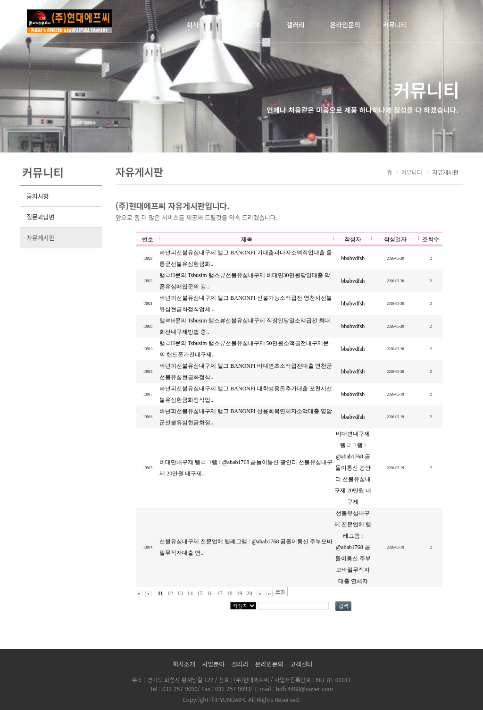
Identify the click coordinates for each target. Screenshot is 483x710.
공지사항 (37, 196)
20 (249, 593)
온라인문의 (345, 24)
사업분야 (247, 24)
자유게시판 (40, 237)
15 (200, 593)
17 (220, 593)
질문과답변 (40, 216)
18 (230, 593)
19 (239, 593)
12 (170, 593)
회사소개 (199, 24)
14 (190, 593)
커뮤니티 (395, 24)
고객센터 (301, 663)
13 (180, 593)
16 (210, 593)
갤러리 (295, 24)
